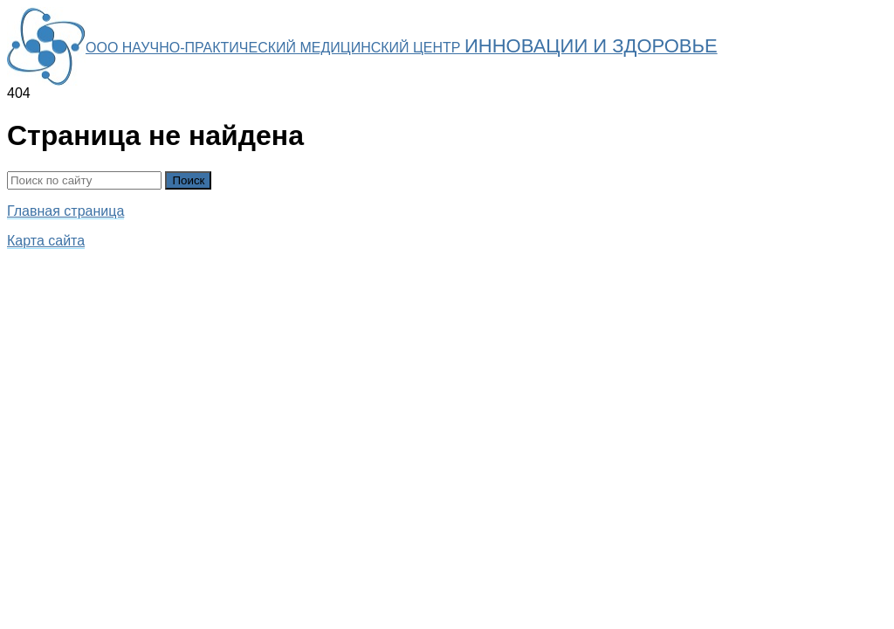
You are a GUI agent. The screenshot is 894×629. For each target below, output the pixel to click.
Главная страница (65, 211)
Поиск (188, 180)
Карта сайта (46, 240)
